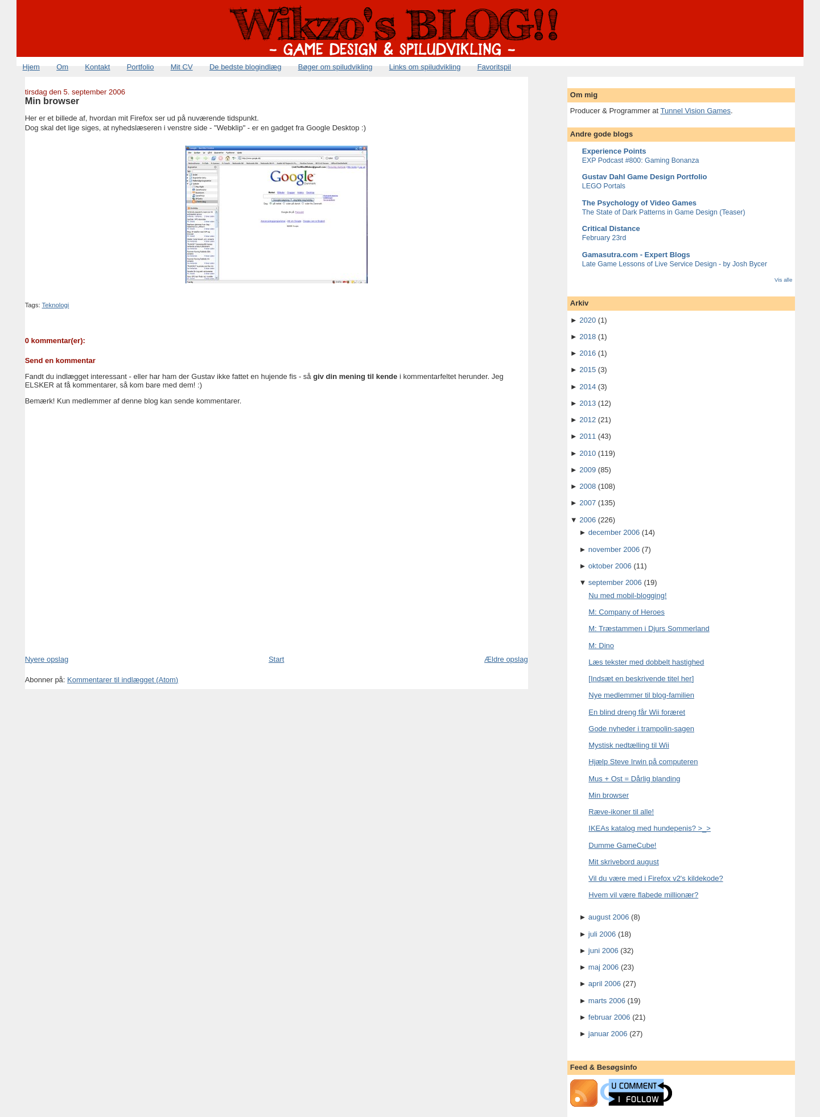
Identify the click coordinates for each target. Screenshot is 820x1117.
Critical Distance (611, 228)
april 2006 (604, 983)
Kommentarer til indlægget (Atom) (122, 679)
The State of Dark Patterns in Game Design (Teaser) (663, 212)
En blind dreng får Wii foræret (636, 712)
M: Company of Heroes (626, 612)
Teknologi (55, 305)
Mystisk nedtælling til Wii (628, 745)
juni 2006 (603, 950)
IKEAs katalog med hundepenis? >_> (649, 828)
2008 (587, 486)
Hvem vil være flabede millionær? (643, 895)
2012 (587, 419)
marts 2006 (606, 1000)
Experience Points (614, 151)
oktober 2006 (610, 566)
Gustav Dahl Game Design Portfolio (644, 176)
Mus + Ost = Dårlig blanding (634, 778)
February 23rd (604, 238)
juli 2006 (602, 934)
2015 (587, 369)
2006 (587, 520)
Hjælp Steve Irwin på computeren (643, 761)
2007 (587, 502)
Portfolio (140, 67)
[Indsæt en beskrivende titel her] (641, 678)
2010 (587, 453)
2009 (587, 469)
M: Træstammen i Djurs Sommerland (648, 628)
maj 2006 (603, 967)
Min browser (52, 101)
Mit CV (182, 67)
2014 (587, 386)
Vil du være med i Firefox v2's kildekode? (655, 878)
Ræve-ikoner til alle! (621, 811)
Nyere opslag (47, 659)
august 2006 (608, 917)
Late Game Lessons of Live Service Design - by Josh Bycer (674, 264)
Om (62, 67)
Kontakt (97, 67)
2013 (587, 403)
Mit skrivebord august (623, 862)
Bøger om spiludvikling (335, 67)
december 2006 (614, 532)
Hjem (31, 67)
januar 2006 (608, 1033)
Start (276, 659)
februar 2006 (609, 1017)
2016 (587, 353)
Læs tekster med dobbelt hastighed (646, 662)
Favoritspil (494, 67)
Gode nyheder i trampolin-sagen (641, 728)
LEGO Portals (603, 186)
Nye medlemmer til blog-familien (641, 695)
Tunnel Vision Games (696, 110)
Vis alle (783, 280)
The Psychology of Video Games (639, 203)
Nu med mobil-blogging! (627, 595)
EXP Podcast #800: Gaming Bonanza (640, 160)
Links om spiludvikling (425, 67)
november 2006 (614, 549)
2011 (587, 436)
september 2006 (615, 582)
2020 (587, 320)
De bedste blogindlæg (245, 67)
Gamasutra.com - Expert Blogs (636, 254)
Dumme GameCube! (622, 845)
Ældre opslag (506, 659)
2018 (587, 336)
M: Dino (601, 645)
